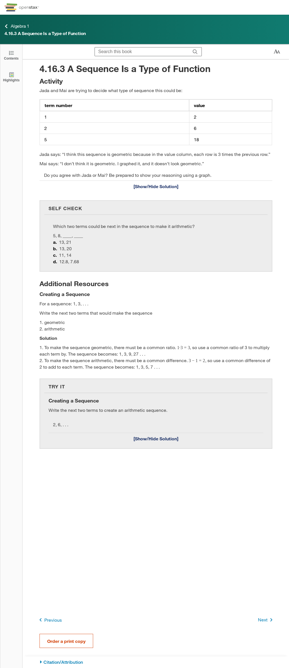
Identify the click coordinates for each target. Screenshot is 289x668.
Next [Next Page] (266, 619)
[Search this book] (142, 51)
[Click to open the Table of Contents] (11, 55)
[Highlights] (11, 77)
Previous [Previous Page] (49, 619)
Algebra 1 (17, 26)
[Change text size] (276, 52)
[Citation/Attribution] (156, 662)
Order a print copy (66, 641)
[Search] (195, 51)
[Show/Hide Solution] (156, 186)
